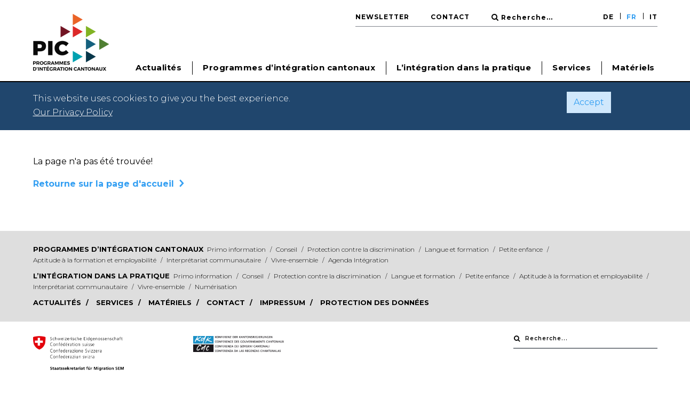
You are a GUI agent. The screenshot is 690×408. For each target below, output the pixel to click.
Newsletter (382, 17)
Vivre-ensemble (295, 260)
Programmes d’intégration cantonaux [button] (289, 67)
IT (653, 17)
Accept (589, 102)
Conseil (287, 249)
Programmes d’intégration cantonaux (118, 249)
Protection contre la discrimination (361, 249)
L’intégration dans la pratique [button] (463, 67)
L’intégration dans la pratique (101, 275)
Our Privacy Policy (73, 112)
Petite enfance (521, 249)
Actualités (58, 302)
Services (571, 67)
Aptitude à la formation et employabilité (95, 260)
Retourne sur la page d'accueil (103, 184)
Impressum (283, 302)
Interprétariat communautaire (214, 260)
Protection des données (374, 302)
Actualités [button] (158, 67)
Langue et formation (457, 249)
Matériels (633, 67)
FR (631, 17)
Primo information (237, 249)
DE (608, 17)
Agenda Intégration (358, 260)
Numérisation (216, 287)
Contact (450, 17)
